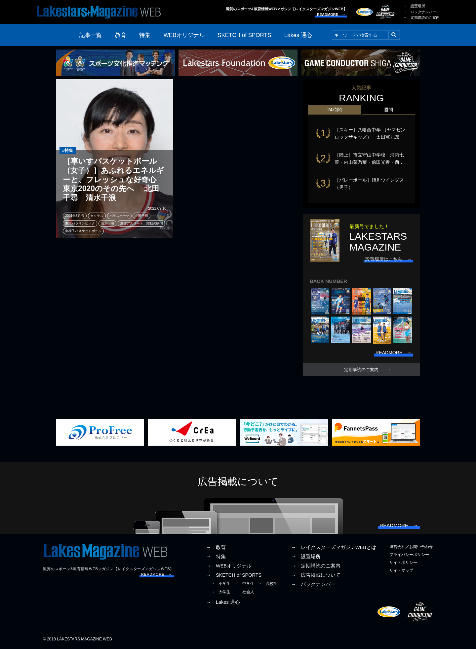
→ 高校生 (268, 583)
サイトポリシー (403, 562)
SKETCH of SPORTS (244, 35)
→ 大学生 (220, 592)
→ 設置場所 (414, 6)
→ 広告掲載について (315, 575)
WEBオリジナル (184, 35)
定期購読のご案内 (361, 369)
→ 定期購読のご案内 (421, 17)
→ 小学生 (220, 583)
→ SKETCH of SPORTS (233, 575)
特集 (144, 35)
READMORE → (331, 15)
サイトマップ (401, 570)
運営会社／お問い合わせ (411, 546)
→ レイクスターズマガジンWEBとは (333, 547)
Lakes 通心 (298, 35)
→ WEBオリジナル (229, 565)
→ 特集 (216, 556)
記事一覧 (90, 35)
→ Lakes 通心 (223, 602)
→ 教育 (216, 547)
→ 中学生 (244, 583)
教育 (120, 35)
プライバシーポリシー (409, 554)
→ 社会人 (244, 592)
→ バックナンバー (419, 12)
